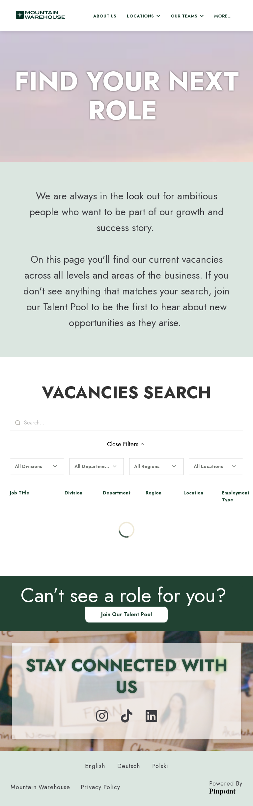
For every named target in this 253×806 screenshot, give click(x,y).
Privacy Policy (100, 787)
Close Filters (126, 444)
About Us (104, 16)
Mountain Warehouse (40, 787)
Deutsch (128, 766)
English (95, 766)
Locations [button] (143, 16)
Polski (160, 766)
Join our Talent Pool (126, 614)
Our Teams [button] (187, 16)
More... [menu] (223, 16)
